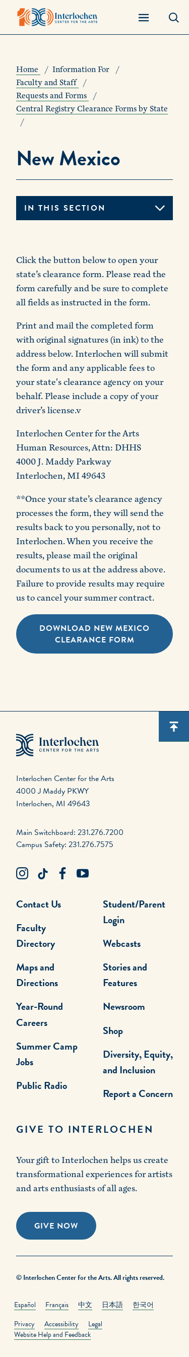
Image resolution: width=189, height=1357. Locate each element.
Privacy (24, 1324)
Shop (113, 1030)
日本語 (112, 1305)
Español (25, 1305)
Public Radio (41, 1085)
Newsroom (124, 1006)
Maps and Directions (37, 974)
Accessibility (61, 1324)
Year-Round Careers (39, 1014)
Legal (95, 1324)
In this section (64, 208)
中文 (85, 1305)
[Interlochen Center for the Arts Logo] (57, 17)
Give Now (56, 1226)
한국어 (143, 1305)
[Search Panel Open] (174, 17)
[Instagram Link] (22, 873)
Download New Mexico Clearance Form (94, 634)
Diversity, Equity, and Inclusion (138, 1062)
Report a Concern (138, 1093)
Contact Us (38, 904)
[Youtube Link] (83, 873)
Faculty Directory (35, 935)
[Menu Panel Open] (144, 17)
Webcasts (122, 943)
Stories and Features (125, 974)
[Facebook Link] (62, 873)
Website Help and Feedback (52, 1334)
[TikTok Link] (42, 873)
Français (57, 1305)
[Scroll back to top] (174, 727)
